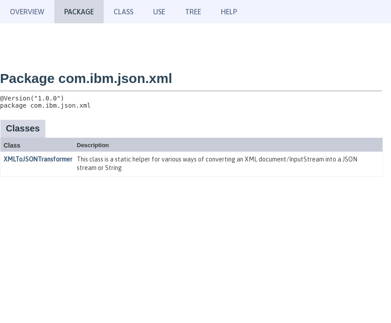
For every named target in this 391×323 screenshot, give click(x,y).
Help (229, 12)
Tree (193, 12)
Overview (27, 12)
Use (159, 12)
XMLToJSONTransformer (38, 159)
